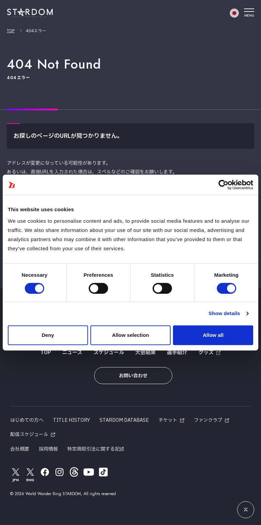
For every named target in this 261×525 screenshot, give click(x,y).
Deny (47, 335)
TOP (11, 31)
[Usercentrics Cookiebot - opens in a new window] (223, 185)
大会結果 (145, 353)
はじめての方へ (27, 420)
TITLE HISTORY (71, 420)
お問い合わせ (133, 375)
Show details (224, 313)
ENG (30, 475)
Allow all (213, 335)
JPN (15, 475)
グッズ (206, 353)
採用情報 (48, 449)
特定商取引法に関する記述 (95, 449)
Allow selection (130, 335)
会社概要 (19, 449)
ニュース (72, 353)
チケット (167, 420)
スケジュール (108, 353)
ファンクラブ (208, 420)
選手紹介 (177, 353)
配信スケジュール (29, 434)
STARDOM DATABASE (124, 420)
